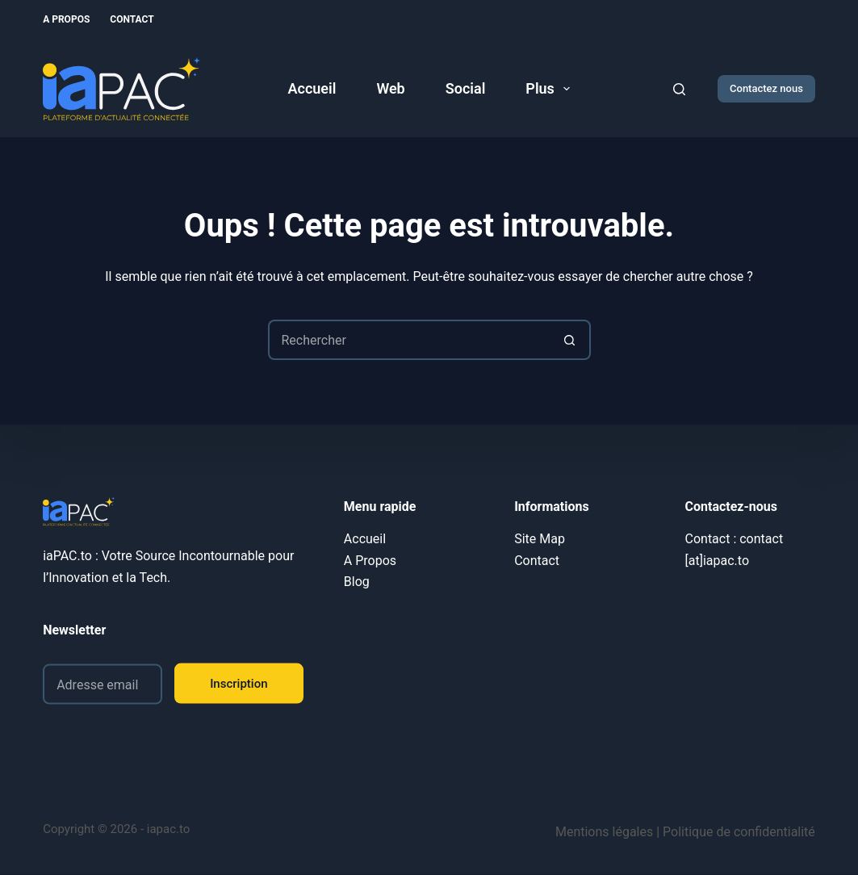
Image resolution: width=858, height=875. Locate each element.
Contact (131, 19)
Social (466, 88)
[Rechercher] (679, 89)
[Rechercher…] (409, 340)
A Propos (66, 19)
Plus (550, 88)
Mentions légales (604, 831)
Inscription (238, 683)
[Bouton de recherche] (570, 340)
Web (390, 88)
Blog (357, 581)
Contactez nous (766, 88)
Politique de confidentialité (739, 831)
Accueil (312, 88)
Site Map (539, 538)
